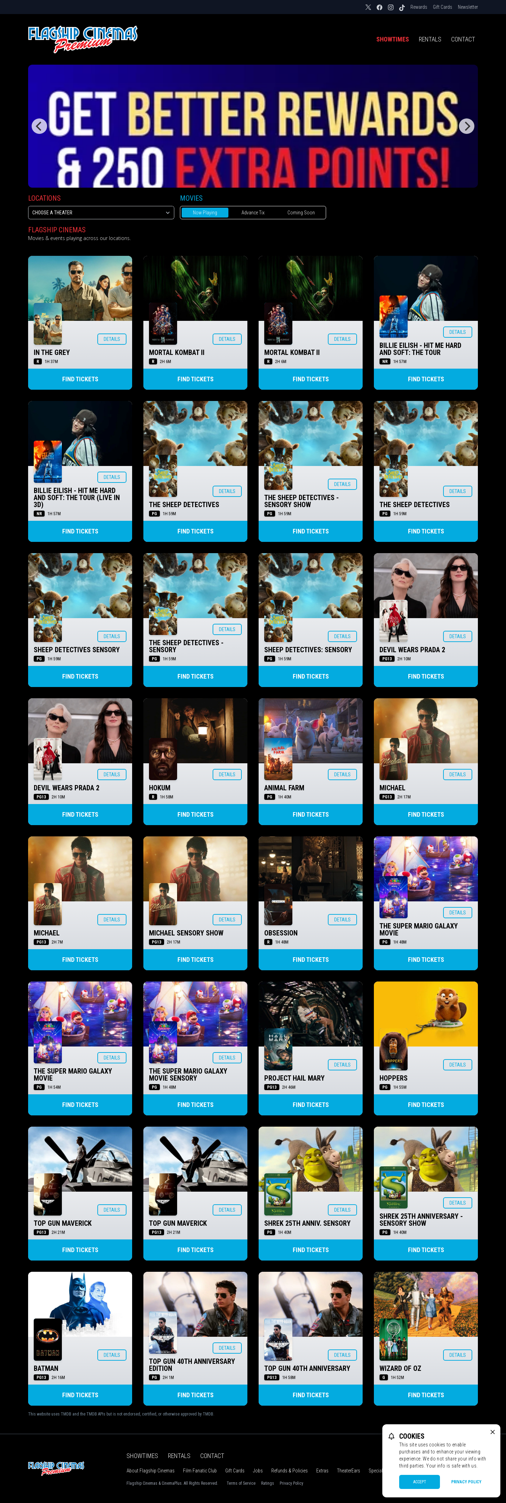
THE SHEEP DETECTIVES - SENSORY (186, 646)
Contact (463, 39)
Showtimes (392, 39)
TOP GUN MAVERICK (63, 1223)
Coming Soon (301, 212)
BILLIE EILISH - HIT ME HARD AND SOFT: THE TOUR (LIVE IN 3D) (77, 497)
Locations (44, 198)
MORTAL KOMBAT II (177, 352)
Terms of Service (241, 1483)
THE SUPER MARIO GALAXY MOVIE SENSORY (188, 1074)
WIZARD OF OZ (400, 1368)
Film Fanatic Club (200, 1470)
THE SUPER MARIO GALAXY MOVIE (418, 929)
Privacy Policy (291, 1483)
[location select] (101, 212)
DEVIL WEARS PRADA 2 (412, 650)
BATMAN (46, 1368)
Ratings (267, 1483)
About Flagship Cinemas (150, 1470)
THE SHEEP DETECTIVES (184, 504)
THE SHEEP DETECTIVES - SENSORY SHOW (301, 501)
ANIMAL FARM (284, 788)
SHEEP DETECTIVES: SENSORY (308, 650)
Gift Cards (442, 7)
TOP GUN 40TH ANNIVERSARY (307, 1368)
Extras (322, 1470)
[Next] (466, 126)
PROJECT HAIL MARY (294, 1078)
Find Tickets (80, 379)
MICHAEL (392, 788)
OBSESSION (281, 933)
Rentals (430, 39)
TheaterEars (348, 1470)
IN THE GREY (52, 352)
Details (112, 339)
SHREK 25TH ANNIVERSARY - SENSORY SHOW (421, 1219)
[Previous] (39, 126)
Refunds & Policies (289, 1470)
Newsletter (468, 7)
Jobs (258, 1470)
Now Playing (205, 212)
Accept (419, 1481)
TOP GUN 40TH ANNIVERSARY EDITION (192, 1365)
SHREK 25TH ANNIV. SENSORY (307, 1223)
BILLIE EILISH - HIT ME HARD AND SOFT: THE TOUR (420, 349)
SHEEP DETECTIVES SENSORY (77, 650)
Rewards (418, 7)
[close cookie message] (492, 1432)
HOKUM (159, 788)
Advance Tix (253, 212)
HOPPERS (393, 1078)
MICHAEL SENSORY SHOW (186, 933)
